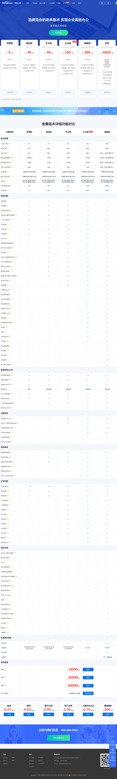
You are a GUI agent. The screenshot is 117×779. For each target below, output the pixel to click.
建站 (13, 760)
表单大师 (18, 3)
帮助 (79, 3)
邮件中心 (5, 760)
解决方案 (43, 3)
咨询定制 (107, 92)
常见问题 (31, 757)
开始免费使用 (58, 738)
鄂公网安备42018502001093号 (77, 775)
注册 (108, 3)
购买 (88, 669)
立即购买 (29, 92)
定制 (73, 3)
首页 (27, 3)
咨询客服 (58, 33)
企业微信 (52, 3)
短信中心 (5, 763)
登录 (102, 3)
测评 (13, 757)
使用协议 (31, 760)
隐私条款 (31, 763)
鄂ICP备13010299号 (63, 775)
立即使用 (10, 92)
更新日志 (40, 760)
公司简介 (31, 766)
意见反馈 (40, 757)
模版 (59, 3)
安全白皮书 (41, 763)
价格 (66, 3)
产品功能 (34, 3)
